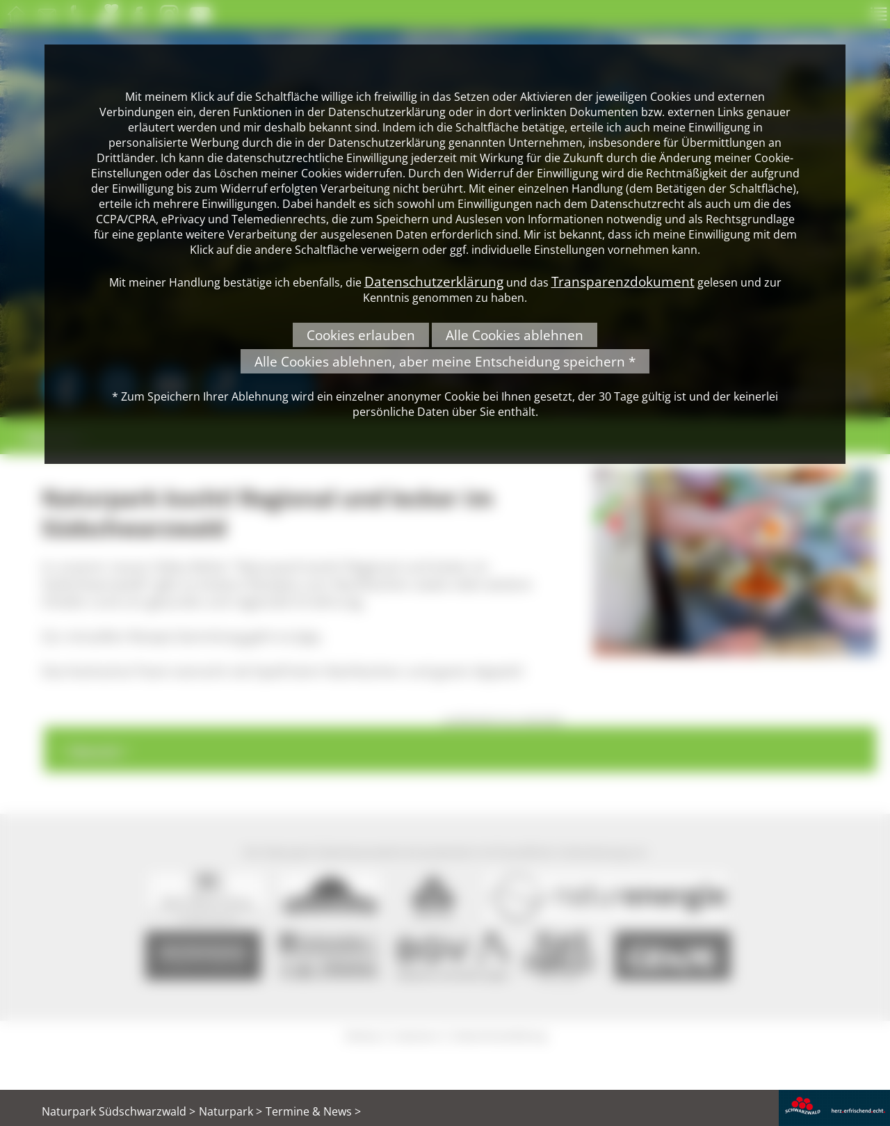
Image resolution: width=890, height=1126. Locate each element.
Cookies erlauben (361, 335)
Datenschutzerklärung (433, 281)
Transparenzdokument (623, 281)
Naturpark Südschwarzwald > (118, 1111)
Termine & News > (313, 1111)
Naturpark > (230, 1111)
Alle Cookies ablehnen (514, 335)
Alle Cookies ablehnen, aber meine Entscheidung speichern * (445, 361)
